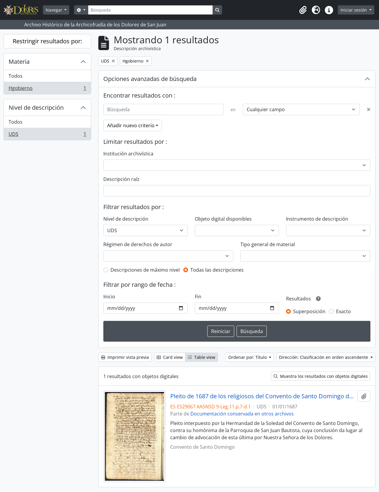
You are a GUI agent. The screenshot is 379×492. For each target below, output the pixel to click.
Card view (170, 357)
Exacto (343, 311)
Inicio (109, 296)
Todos (16, 76)
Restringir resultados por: (47, 41)
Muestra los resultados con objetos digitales (321, 376)
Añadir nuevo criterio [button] (131, 125)
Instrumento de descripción (317, 219)
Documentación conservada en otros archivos (242, 413)
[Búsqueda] (150, 10)
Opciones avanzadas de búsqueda (150, 79)
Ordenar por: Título (248, 357)
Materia (19, 62)
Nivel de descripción (36, 108)
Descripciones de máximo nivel (145, 270)
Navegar (54, 10)
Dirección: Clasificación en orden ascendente (324, 357)
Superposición (309, 311)
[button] (302, 10)
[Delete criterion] (368, 109)
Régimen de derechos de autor (137, 244)
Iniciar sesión (354, 10)
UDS (47, 135)
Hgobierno (47, 89)
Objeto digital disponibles (223, 219)
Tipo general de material (267, 244)
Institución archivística (128, 153)
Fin (198, 296)
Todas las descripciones (217, 270)
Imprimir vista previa (125, 357)
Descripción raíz (121, 179)
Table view (201, 357)
